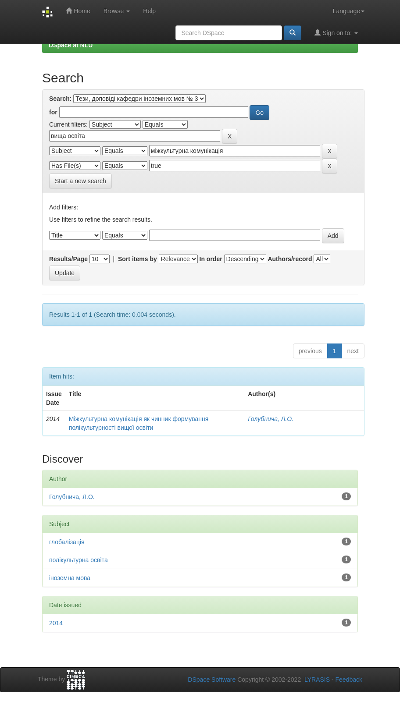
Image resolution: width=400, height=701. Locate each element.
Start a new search (80, 180)
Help (149, 10)
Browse (117, 10)
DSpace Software (212, 679)
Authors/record (290, 258)
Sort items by (137, 258)
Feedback (349, 679)
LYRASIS (317, 679)
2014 (56, 623)
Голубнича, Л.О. (270, 418)
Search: (60, 98)
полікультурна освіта (78, 559)
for (53, 112)
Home (78, 10)
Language (348, 10)
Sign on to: (336, 32)
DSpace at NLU (71, 45)
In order (211, 258)
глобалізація (67, 541)
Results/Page (68, 258)
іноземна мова (69, 577)
